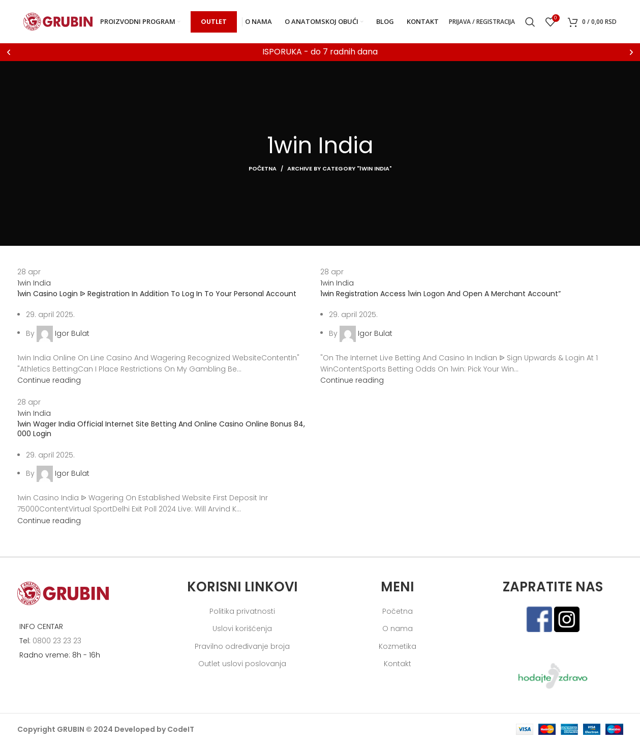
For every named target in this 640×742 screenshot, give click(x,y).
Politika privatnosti (242, 611)
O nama (397, 628)
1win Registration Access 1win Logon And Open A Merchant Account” (440, 294)
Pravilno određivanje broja (242, 646)
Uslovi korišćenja (242, 628)
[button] (8, 52)
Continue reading (49, 380)
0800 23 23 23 (57, 641)
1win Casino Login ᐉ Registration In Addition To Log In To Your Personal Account (156, 294)
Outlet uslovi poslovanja (242, 664)
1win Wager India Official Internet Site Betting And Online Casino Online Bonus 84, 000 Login (161, 429)
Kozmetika (397, 646)
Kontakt (397, 664)
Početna (263, 168)
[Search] (530, 22)
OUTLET (214, 21)
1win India (34, 283)
